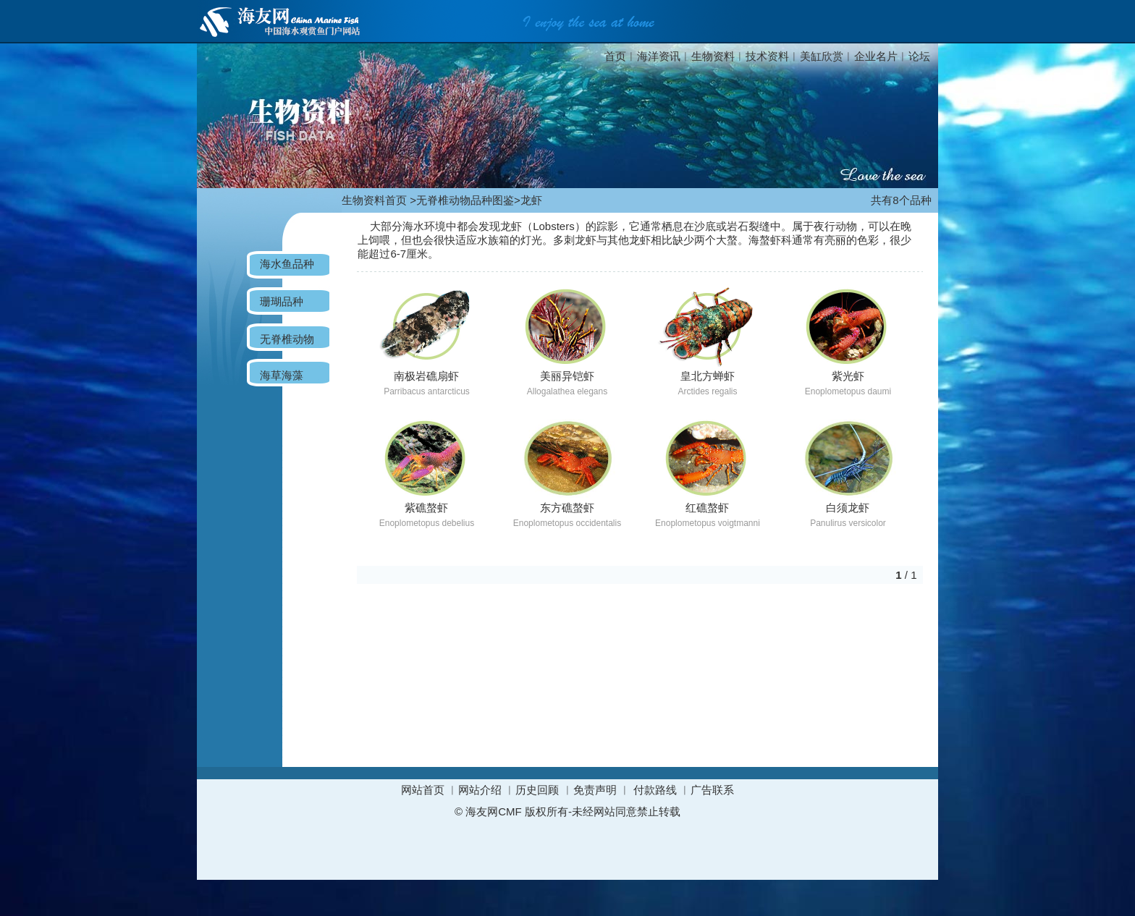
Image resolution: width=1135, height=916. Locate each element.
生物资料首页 (374, 200)
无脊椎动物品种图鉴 (465, 200)
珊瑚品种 (281, 301)
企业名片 (876, 56)
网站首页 (422, 790)
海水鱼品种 (287, 264)
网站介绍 (480, 790)
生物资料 (713, 56)
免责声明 (595, 790)
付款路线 (655, 790)
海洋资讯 (658, 56)
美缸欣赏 (821, 56)
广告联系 (712, 790)
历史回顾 (537, 790)
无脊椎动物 (287, 339)
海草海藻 (281, 375)
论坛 (919, 56)
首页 (615, 56)
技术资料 (767, 56)
